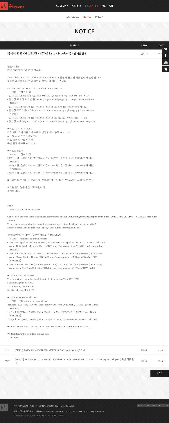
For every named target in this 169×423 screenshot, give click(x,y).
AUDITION (107, 6)
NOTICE (87, 17)
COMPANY (62, 6)
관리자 (144, 53)
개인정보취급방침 (21, 406)
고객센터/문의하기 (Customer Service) (56, 406)
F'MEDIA (99, 17)
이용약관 (33, 406)
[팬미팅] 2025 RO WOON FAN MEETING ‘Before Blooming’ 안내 (50, 350)
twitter (165, 48)
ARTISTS (76, 6)
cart (165, 69)
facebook (165, 55)
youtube (165, 62)
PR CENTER (91, 6)
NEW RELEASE (72, 17)
